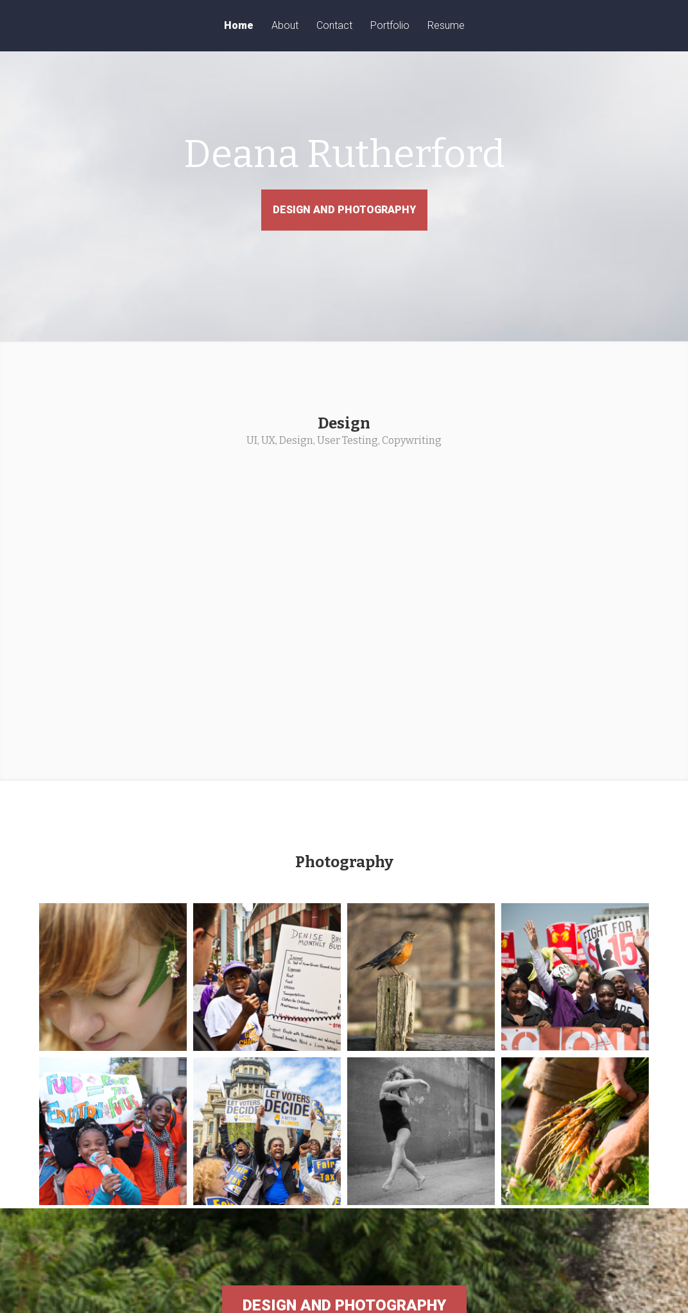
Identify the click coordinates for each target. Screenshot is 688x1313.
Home (239, 26)
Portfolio (389, 26)
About (284, 26)
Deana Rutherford (344, 167)
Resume (446, 26)
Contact (334, 26)
